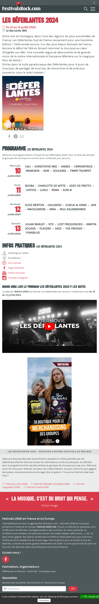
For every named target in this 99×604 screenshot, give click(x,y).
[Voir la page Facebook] (94, 3)
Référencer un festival (13, 571)
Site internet (11, 263)
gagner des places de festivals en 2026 (35, 536)
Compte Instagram (15, 277)
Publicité (32, 571)
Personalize (44, 600)
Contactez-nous (47, 571)
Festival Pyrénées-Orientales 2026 (52, 483)
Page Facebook (13, 267)
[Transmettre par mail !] (22, 136)
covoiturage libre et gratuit (49, 540)
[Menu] (93, 9)
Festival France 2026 (38, 487)
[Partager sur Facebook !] (9, 136)
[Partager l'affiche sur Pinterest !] (16, 136)
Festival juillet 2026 (16, 483)
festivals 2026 (67, 523)
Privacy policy (58, 600)
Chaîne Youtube (13, 272)
